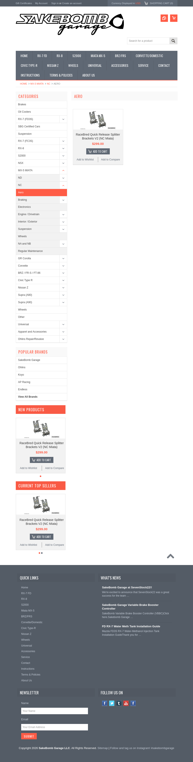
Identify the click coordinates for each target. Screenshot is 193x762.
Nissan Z (23, 287)
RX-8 (21, 148)
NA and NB (24, 243)
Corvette (23, 265)
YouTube (126, 703)
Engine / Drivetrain (29, 214)
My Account (41, 3)
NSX (21, 163)
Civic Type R (25, 280)
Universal (23, 324)
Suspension (25, 133)
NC (48, 83)
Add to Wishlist (85, 159)
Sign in (55, 3)
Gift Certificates (24, 3)
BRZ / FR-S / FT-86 (29, 272)
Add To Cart (100, 151)
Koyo (21, 374)
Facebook (104, 703)
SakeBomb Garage (29, 360)
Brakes (22, 104)
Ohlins (22, 367)
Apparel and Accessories (32, 331)
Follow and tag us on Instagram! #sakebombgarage (142, 748)
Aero (21, 192)
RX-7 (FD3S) (25, 119)
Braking (22, 199)
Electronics (24, 206)
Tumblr (119, 703)
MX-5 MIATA (37, 83)
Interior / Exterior (27, 221)
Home (23, 83)
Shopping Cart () (161, 3)
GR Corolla (24, 258)
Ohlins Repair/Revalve (31, 339)
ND (20, 177)
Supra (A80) (25, 294)
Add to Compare (110, 159)
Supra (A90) (25, 302)
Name (25, 703)
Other (21, 317)
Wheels (22, 236)
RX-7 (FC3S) (25, 140)
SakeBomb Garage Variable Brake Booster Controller (130, 606)
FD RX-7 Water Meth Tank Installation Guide (131, 626)
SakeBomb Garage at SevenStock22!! (127, 587)
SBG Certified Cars (29, 126)
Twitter (112, 703)
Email (24, 719)
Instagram (133, 703)
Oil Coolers (24, 111)
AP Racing (24, 382)
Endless (22, 389)
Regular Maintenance (30, 251)
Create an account (71, 3)
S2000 (22, 155)
